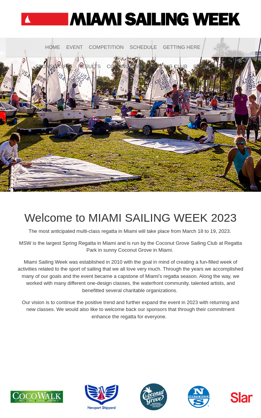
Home (52, 47)
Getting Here (182, 47)
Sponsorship (53, 66)
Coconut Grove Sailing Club (147, 66)
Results (89, 66)
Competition (106, 47)
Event (74, 47)
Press (201, 66)
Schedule (143, 47)
